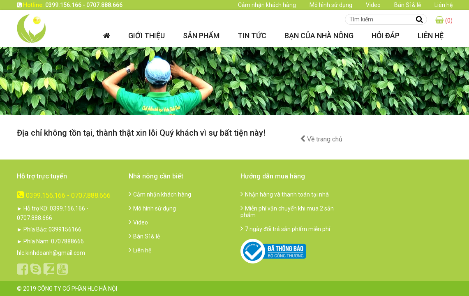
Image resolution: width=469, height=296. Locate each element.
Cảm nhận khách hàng (267, 5)
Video (373, 5)
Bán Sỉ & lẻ (407, 5)
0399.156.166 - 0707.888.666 (64, 195)
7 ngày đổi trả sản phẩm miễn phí (285, 229)
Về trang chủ (321, 139)
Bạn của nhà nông (318, 35)
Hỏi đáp (386, 35)
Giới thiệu (146, 35)
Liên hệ (443, 5)
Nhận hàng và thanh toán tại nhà (284, 194)
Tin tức (252, 35)
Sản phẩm (201, 35)
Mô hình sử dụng (331, 5)
